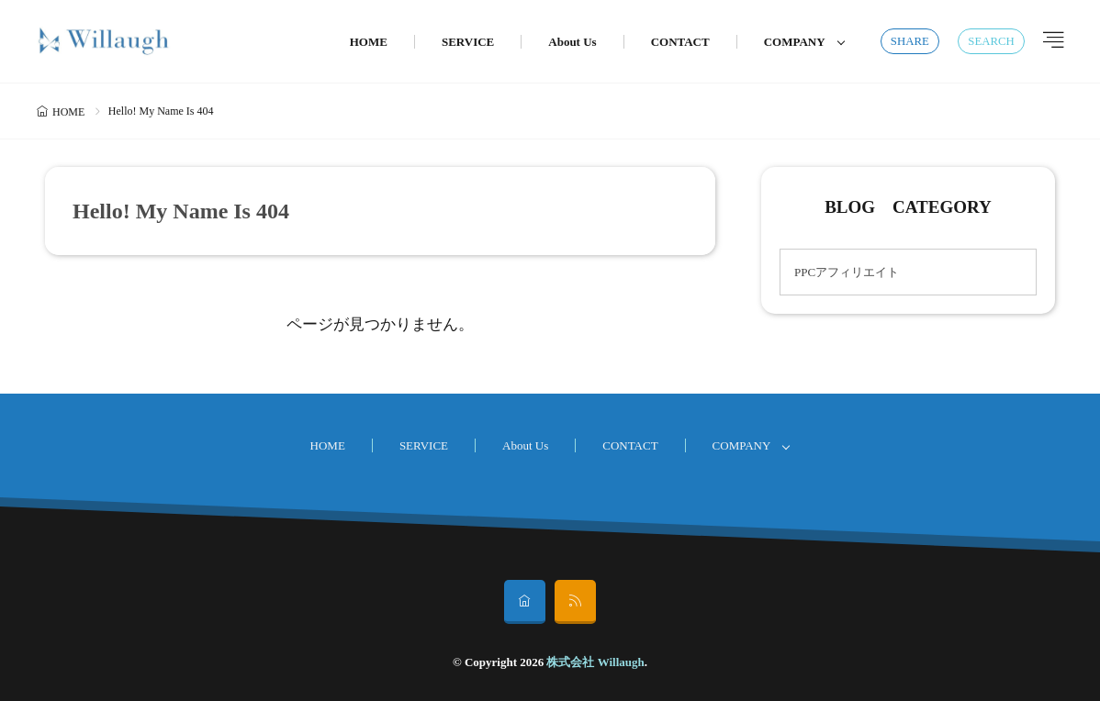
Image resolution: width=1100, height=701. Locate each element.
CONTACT (680, 42)
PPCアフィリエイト (846, 272)
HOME (368, 42)
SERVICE (468, 42)
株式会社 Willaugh (595, 662)
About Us (572, 42)
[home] (524, 602)
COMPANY (794, 42)
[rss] (575, 602)
